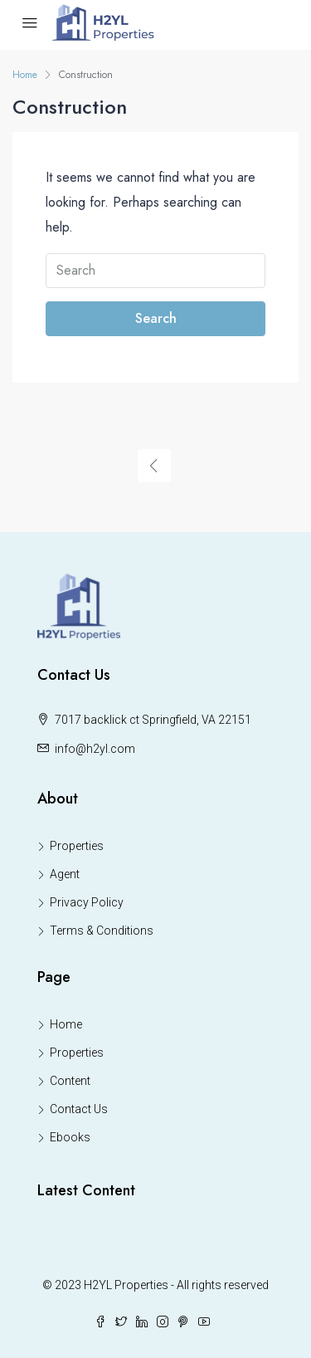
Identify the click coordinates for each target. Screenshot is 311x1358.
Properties (77, 845)
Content (70, 1080)
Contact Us (79, 1109)
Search (156, 318)
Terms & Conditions (101, 930)
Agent (65, 874)
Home (66, 1024)
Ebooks (70, 1137)
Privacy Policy (87, 902)
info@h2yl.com (95, 748)
